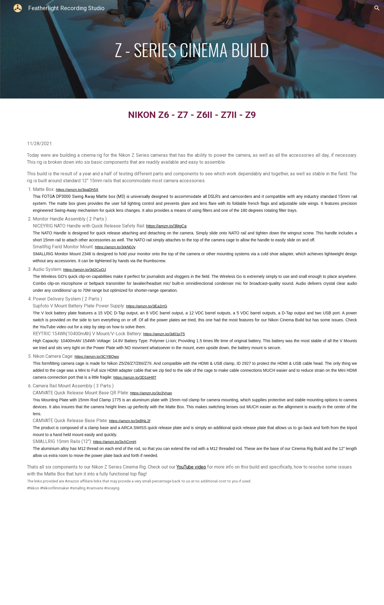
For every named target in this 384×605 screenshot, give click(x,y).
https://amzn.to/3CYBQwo (96, 356)
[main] (192, 49)
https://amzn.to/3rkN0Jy (115, 247)
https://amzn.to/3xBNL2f (129, 421)
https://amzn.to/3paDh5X (77, 189)
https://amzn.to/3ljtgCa (166, 226)
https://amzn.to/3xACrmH (114, 442)
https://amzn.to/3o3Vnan (151, 393)
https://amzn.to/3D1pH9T (134, 377)
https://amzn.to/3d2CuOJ (84, 269)
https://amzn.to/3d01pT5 (164, 334)
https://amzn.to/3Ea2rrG (146, 306)
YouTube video (191, 467)
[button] (377, 8)
